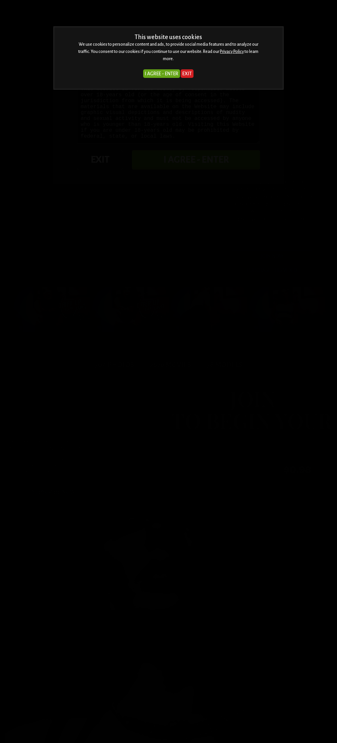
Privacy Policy (232, 51)
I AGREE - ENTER (161, 73)
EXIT (187, 73)
